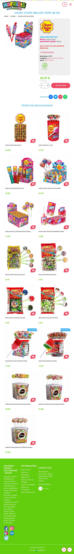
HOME (6, 16)
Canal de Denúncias (28, 492)
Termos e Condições (28, 485)
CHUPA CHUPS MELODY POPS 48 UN (37, 12)
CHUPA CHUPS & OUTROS (26, 16)
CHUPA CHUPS (48, 60)
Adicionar (62, 85)
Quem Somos (25, 470)
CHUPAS (13, 16)
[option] (20, 34)
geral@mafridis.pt (44, 484)
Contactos (24, 472)
